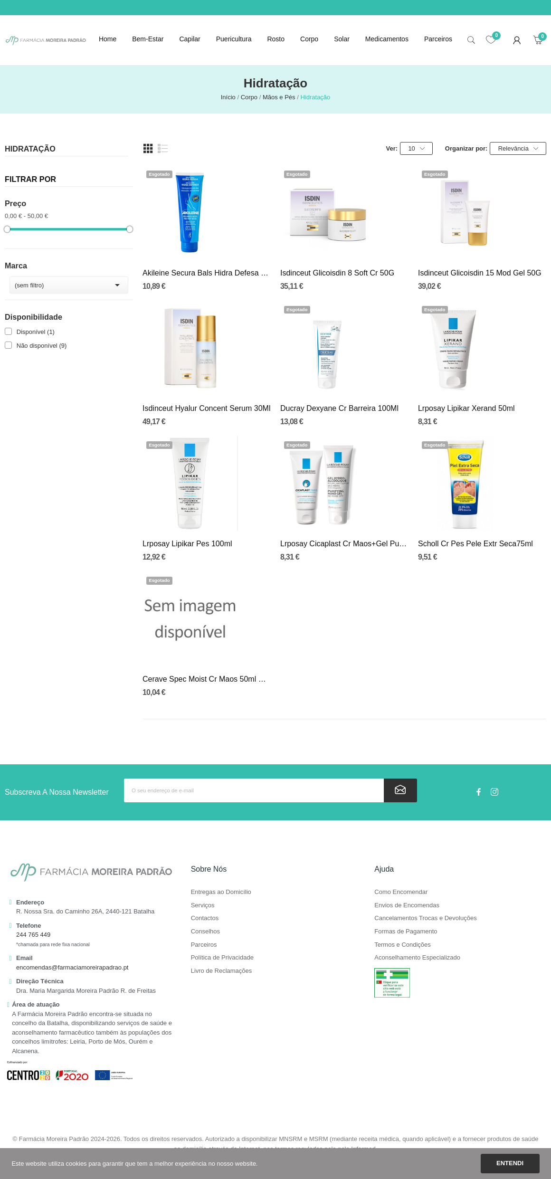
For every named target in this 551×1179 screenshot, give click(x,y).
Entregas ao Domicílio (221, 892)
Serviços (203, 905)
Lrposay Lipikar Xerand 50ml (466, 408)
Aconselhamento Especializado (417, 957)
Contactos (205, 918)
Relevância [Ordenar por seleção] (518, 148)
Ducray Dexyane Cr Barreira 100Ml (339, 408)
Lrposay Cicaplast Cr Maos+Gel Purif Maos (344, 544)
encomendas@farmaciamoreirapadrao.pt (72, 967)
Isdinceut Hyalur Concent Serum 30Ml (206, 408)
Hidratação (30, 149)
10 (416, 148)
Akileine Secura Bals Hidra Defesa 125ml (206, 273)
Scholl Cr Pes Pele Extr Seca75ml (475, 544)
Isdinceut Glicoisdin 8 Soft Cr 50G (337, 273)
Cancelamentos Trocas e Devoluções (425, 918)
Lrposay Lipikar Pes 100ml (187, 544)
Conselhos (205, 931)
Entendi (509, 1163)
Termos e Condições (402, 944)
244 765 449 (33, 934)
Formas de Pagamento (405, 931)
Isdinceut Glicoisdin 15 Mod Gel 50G (480, 273)
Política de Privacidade (222, 957)
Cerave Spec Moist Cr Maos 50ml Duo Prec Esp (206, 679)
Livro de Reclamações (221, 971)
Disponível (36, 331)
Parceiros (204, 944)
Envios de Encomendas (406, 905)
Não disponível (42, 345)
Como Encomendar (401, 892)
